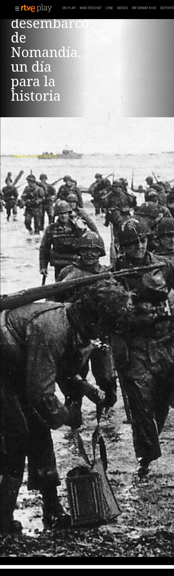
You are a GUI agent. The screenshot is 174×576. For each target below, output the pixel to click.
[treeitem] (69, 8)
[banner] (41, 8)
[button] (16, 9)
